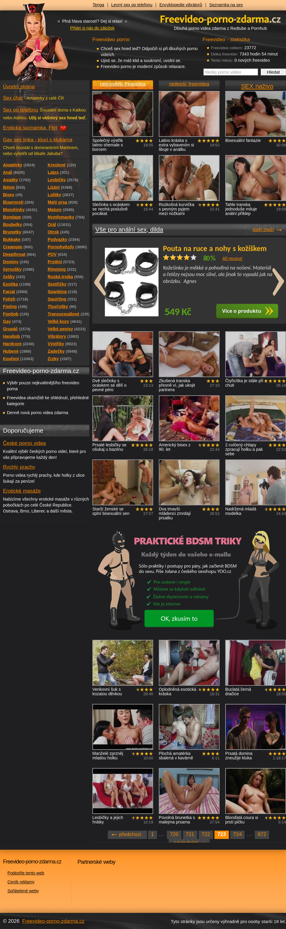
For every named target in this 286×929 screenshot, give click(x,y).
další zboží (263, 229)
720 (174, 834)
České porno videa (24, 443)
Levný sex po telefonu (131, 4)
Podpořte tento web (25, 873)
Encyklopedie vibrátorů (180, 4)
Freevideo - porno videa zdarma (220, 19)
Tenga (98, 4)
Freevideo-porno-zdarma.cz (53, 921)
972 (262, 834)
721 (190, 834)
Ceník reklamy (21, 882)
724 (237, 834)
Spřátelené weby (23, 890)
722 (206, 834)
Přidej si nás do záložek (92, 28)
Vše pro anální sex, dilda (129, 229)
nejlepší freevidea (189, 84)
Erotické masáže (22, 491)
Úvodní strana (19, 86)
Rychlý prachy (19, 467)
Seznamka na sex (226, 4)
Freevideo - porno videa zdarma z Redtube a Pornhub (33, 45)
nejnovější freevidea (122, 84)
